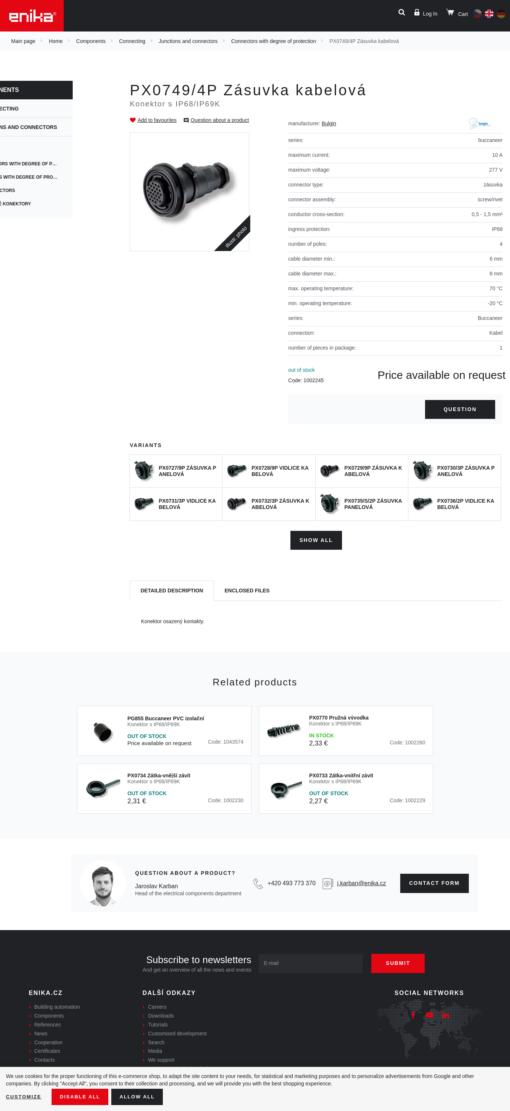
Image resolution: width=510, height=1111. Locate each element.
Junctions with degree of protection (63, 177)
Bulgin (329, 123)
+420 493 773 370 (291, 882)
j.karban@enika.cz (361, 882)
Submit (402, 962)
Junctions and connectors (188, 41)
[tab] (172, 589)
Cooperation (48, 1041)
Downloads (161, 1015)
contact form (434, 882)
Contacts (44, 1059)
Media (155, 1050)
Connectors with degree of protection (273, 41)
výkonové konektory (42, 203)
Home (56, 41)
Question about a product (220, 120)
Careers (157, 1006)
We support (161, 1059)
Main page (23, 41)
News (40, 1032)
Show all (316, 539)
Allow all (141, 1097)
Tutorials (158, 1023)
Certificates (47, 1050)
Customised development (177, 1032)
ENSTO (22, 150)
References (47, 1023)
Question (460, 409)
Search (156, 1041)
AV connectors (34, 190)
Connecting (132, 41)
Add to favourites (157, 120)
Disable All (83, 1097)
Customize (24, 1097)
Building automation (57, 1006)
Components (90, 41)
